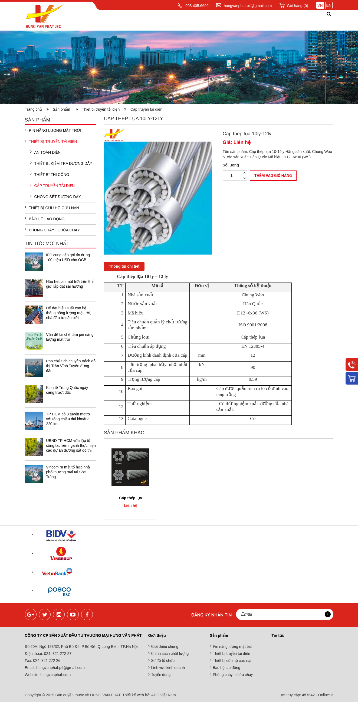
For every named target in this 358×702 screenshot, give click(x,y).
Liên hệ (310, 20)
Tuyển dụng (161, 675)
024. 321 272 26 (46, 660)
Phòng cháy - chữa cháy (52, 229)
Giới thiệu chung (164, 646)
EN (328, 5)
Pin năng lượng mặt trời (53, 130)
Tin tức (222, 20)
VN (320, 5)
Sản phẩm (165, 20)
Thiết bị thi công (49, 174)
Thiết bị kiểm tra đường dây (61, 163)
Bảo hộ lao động (45, 218)
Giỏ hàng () (297, 6)
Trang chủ (98, 20)
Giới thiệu (133, 20)
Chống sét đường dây (55, 196)
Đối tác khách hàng (266, 20)
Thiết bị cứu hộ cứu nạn (52, 207)
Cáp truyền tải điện (52, 185)
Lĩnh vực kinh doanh (168, 667)
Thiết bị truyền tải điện (104, 109)
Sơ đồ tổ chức (163, 660)
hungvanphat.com (55, 675)
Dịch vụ (195, 20)
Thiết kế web (133, 695)
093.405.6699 (197, 6)
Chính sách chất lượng (170, 653)
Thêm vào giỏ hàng (273, 175)
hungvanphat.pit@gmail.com (248, 6)
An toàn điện (45, 152)
